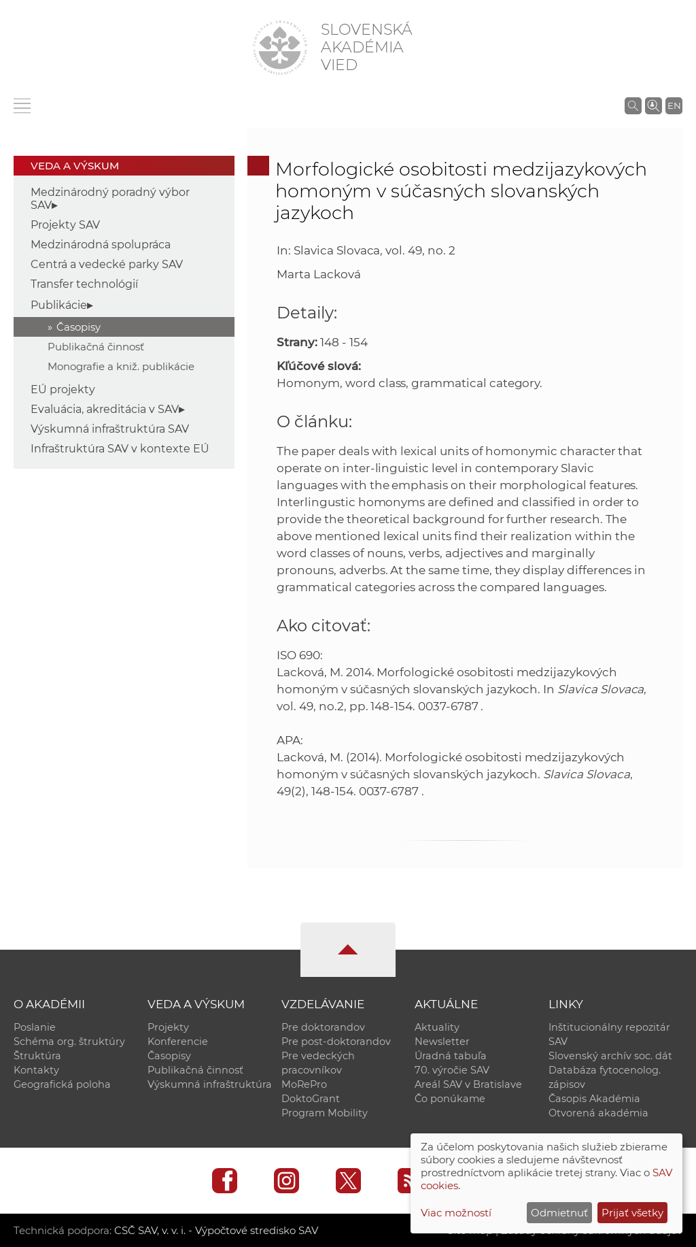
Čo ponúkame (450, 1099)
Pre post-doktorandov (336, 1041)
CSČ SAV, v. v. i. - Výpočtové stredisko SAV (216, 1230)
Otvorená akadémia (598, 1113)
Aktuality (437, 1027)
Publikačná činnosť (96, 346)
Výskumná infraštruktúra (209, 1084)
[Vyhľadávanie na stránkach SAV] (633, 105)
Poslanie (35, 1027)
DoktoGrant (310, 1099)
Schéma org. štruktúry (69, 1041)
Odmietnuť (559, 1212)
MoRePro (304, 1084)
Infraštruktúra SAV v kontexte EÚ (120, 448)
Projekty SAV (65, 224)
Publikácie (59, 305)
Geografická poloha (62, 1084)
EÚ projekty (63, 389)
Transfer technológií (84, 284)
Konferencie (177, 1041)
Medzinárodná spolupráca (101, 244)
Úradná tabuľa (451, 1056)
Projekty (168, 1027)
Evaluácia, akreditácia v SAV (105, 409)
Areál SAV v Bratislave (468, 1084)
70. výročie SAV (452, 1070)
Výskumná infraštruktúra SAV (110, 428)
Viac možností (456, 1212)
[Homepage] (280, 47)
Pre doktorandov (323, 1027)
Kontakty (36, 1070)
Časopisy (78, 326)
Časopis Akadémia (594, 1099)
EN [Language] (674, 105)
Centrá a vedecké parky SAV (107, 264)
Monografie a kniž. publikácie (121, 366)
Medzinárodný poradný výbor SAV (110, 199)
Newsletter (442, 1041)
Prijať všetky (632, 1212)
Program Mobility (324, 1113)
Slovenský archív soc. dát (610, 1056)
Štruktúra (37, 1056)
